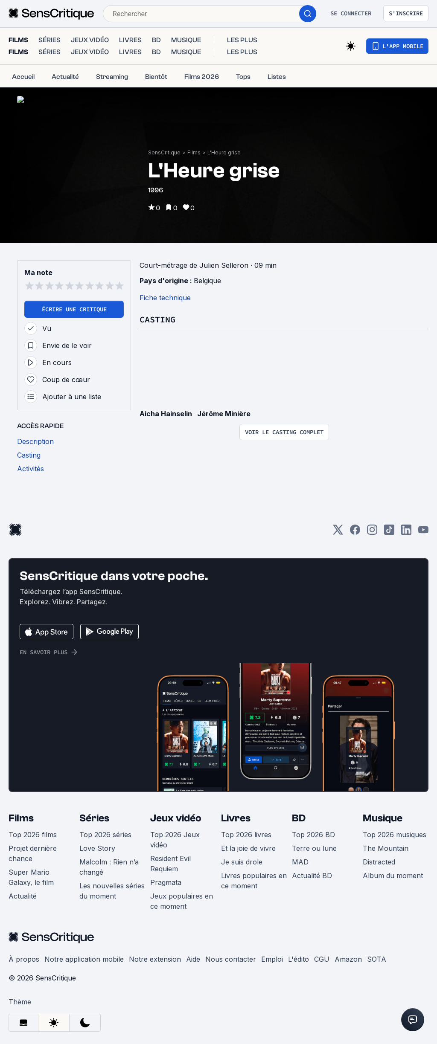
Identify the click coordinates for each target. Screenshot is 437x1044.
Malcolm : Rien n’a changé (109, 862)
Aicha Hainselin (166, 409)
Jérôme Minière (224, 409)
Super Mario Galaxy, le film (31, 872)
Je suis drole (241, 857)
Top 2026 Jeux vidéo (175, 835)
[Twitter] (338, 527)
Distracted (379, 857)
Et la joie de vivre (248, 843)
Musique (382, 813)
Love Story (97, 843)
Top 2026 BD (313, 830)
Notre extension (155, 954)
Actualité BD (312, 871)
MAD (300, 857)
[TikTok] (389, 527)
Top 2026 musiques (394, 830)
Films (194, 144)
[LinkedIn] (406, 527)
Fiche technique (165, 293)
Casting (157, 314)
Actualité (23, 891)
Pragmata (165, 877)
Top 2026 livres (246, 830)
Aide (193, 954)
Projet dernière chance (33, 848)
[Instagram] (372, 527)
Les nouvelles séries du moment (112, 886)
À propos (24, 954)
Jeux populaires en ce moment (181, 896)
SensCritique (164, 144)
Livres (236, 813)
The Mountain (385, 843)
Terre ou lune (314, 843)
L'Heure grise (224, 144)
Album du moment (393, 871)
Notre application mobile (84, 954)
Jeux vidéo (175, 813)
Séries (94, 813)
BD (299, 813)
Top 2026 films (33, 830)
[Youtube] (423, 527)
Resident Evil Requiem (170, 859)
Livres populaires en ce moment (254, 876)
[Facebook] (355, 527)
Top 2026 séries (105, 830)
